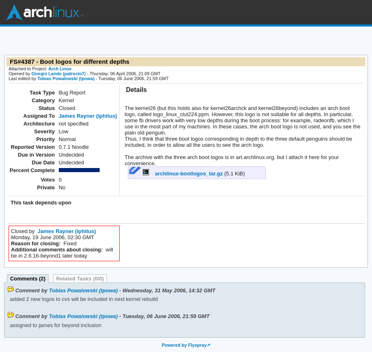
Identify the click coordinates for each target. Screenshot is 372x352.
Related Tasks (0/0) (80, 279)
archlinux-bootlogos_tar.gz (183, 173)
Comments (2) (28, 279)
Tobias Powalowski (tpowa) (65, 78)
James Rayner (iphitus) (88, 116)
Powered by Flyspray (184, 345)
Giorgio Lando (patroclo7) (58, 73)
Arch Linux (45, 12)
